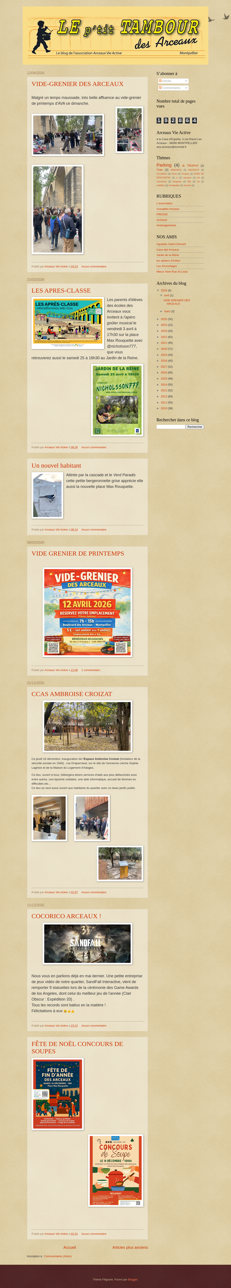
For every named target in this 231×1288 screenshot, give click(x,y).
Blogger (133, 1279)
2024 (164, 324)
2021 (164, 342)
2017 (164, 366)
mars (167, 311)
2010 (164, 408)
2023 (164, 331)
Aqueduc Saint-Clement (171, 244)
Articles (165, 81)
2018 (164, 360)
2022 (164, 337)
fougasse (177, 181)
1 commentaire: (91, 670)
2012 (164, 396)
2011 (164, 402)
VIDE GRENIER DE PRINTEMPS (78, 553)
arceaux (187, 177)
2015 (164, 378)
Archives (162, 220)
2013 (164, 390)
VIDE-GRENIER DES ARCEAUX (78, 83)
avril (167, 295)
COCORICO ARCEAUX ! (66, 916)
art (198, 177)
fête (189, 181)
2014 (164, 384)
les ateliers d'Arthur (168, 260)
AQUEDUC (193, 170)
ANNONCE (176, 170)
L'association (164, 203)
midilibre (161, 185)
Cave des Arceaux (168, 249)
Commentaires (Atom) (57, 1256)
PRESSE (162, 214)
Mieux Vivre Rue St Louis (172, 271)
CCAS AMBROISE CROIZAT (72, 693)
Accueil (69, 1247)
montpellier (174, 185)
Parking (164, 164)
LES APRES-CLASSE (61, 290)
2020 (164, 348)
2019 (164, 354)
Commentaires (169, 87)
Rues (174, 174)
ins (198, 181)
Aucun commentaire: (94, 266)
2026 (164, 290)
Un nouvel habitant (56, 465)
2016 (164, 372)
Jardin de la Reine (168, 255)
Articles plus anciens (130, 1247)
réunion (187, 185)
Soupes (185, 174)
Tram (160, 169)
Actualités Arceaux (168, 209)
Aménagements (166, 225)
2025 (164, 319)
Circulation (162, 174)
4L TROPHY (190, 165)
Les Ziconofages (167, 266)
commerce (162, 181)
